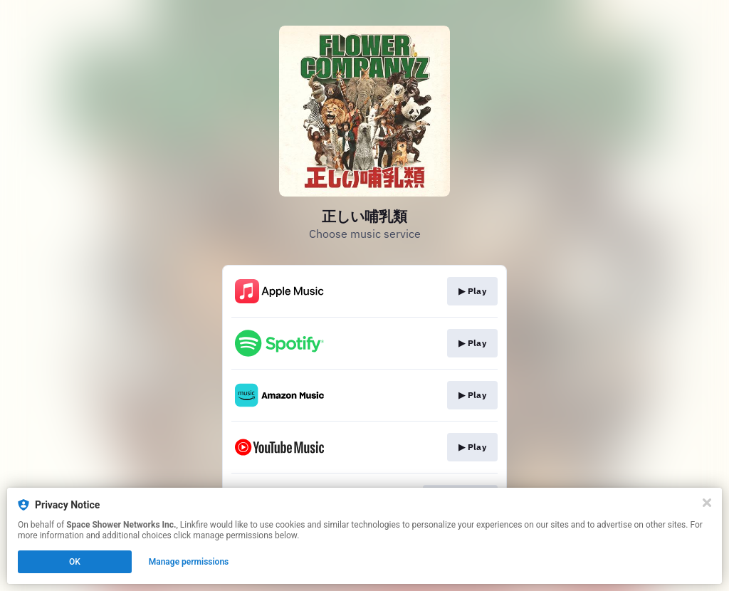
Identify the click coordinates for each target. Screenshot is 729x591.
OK (74, 562)
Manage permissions (189, 562)
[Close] (707, 502)
